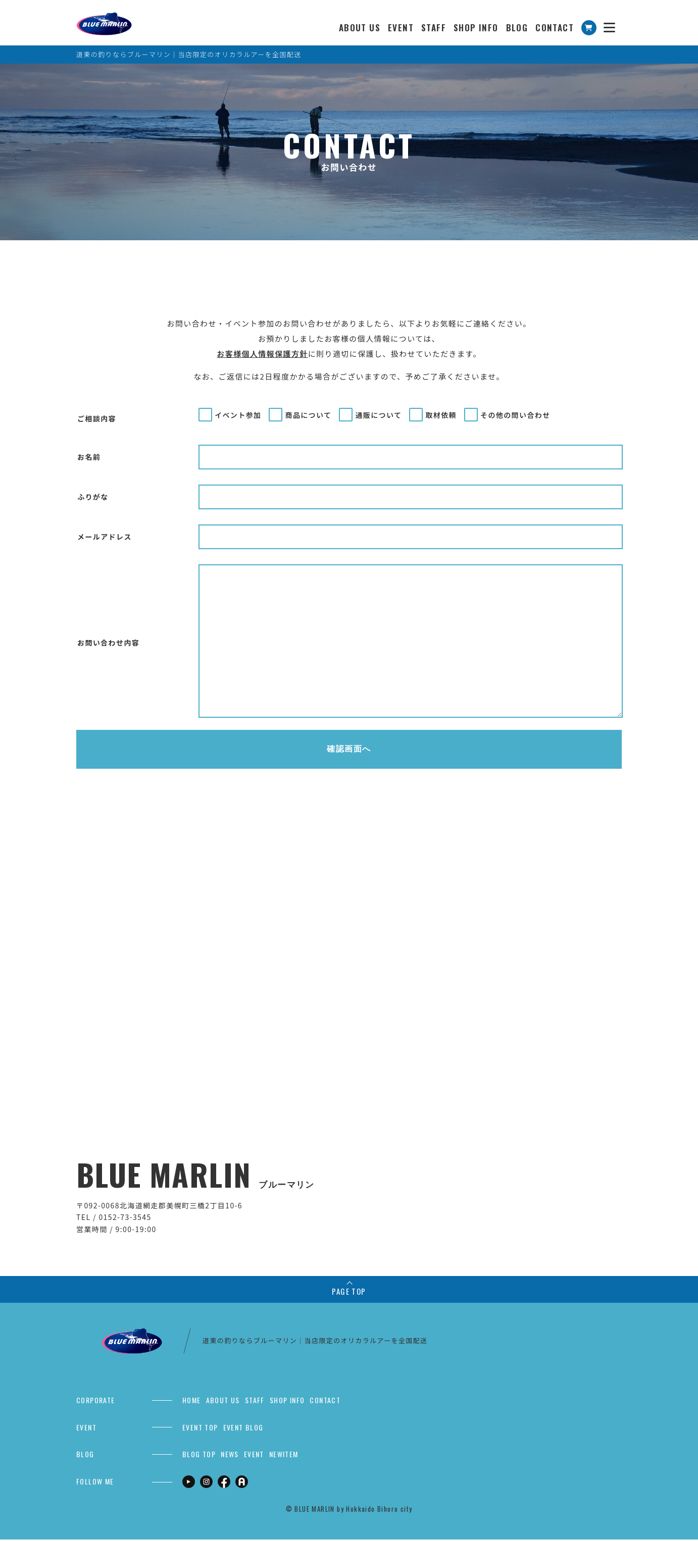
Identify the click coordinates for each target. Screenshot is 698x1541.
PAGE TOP (349, 1292)
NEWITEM (283, 1455)
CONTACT (554, 27)
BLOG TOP (199, 1455)
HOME (191, 1401)
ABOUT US (359, 27)
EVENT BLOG (243, 1428)
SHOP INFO (476, 27)
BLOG (517, 27)
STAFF (433, 27)
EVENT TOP (200, 1428)
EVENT (401, 27)
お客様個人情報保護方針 (262, 353)
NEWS (230, 1455)
